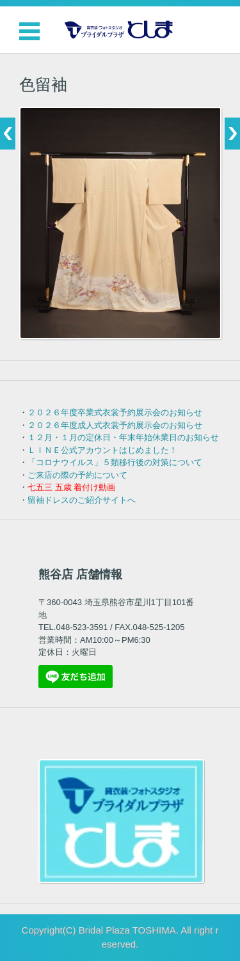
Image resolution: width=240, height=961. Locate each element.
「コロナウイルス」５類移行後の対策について (115, 462)
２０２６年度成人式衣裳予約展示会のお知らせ (115, 425)
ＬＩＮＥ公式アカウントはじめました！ (102, 450)
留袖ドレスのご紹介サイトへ (82, 500)
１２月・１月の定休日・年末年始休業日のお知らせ (123, 437)
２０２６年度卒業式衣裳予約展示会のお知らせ (115, 412)
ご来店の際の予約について (77, 475)
